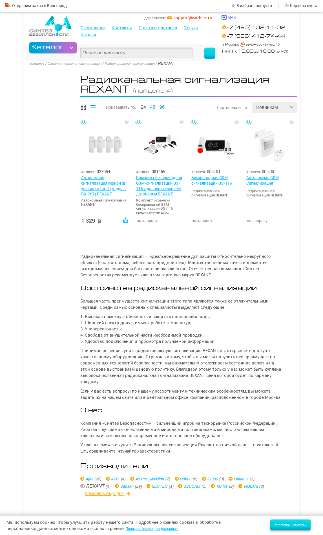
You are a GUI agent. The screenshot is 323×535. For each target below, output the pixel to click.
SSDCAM (199, 487)
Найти (204, 47)
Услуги (191, 27)
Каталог (89, 34)
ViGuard (264, 487)
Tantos (232, 487)
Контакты (122, 27)
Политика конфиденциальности (159, 528)
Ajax (90, 479)
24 (143, 106)
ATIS (118, 479)
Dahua (196, 479)
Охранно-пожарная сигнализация (80, 63)
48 (152, 106)
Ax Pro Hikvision (156, 479)
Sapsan (128, 487)
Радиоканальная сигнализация (143, 63)
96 (162, 106)
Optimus (256, 479)
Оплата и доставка (158, 27)
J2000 (225, 479)
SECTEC (164, 487)
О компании (93, 27)
